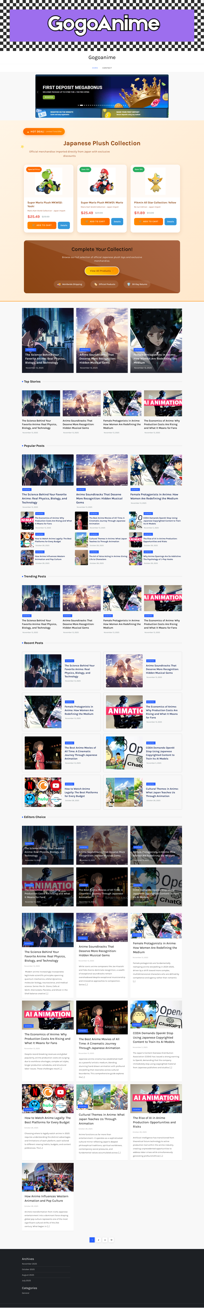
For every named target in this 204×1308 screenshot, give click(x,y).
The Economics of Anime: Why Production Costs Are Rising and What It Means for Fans (162, 424)
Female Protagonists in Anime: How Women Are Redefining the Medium (155, 359)
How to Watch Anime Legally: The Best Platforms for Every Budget (81, 793)
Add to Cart (42, 225)
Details (63, 225)
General (31, 350)
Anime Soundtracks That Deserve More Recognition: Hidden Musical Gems (97, 359)
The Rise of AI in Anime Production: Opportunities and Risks (154, 1122)
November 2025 (29, 1264)
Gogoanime (102, 57)
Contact (107, 68)
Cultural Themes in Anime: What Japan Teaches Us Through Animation (162, 793)
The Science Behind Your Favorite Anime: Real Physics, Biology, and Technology (45, 359)
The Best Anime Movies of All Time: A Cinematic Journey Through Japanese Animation (107, 521)
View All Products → (102, 271)
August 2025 (28, 1275)
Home (95, 68)
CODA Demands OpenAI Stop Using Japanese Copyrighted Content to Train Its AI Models (162, 521)
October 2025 (28, 1269)
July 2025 (26, 1281)
